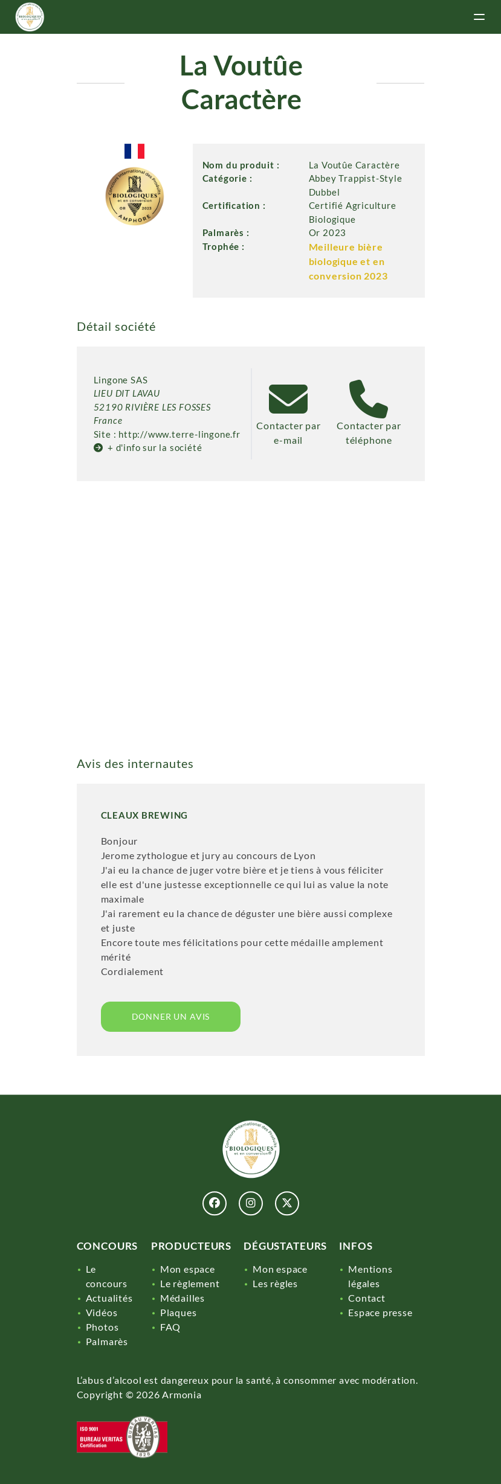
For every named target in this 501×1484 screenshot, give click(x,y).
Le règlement (190, 1283)
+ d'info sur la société (148, 447)
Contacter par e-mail (288, 425)
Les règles (275, 1283)
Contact (367, 1297)
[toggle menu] (479, 17)
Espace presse (380, 1312)
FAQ (170, 1326)
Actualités (109, 1297)
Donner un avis (171, 1016)
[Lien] (30, 17)
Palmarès (107, 1341)
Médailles (182, 1297)
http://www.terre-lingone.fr (179, 434)
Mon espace (187, 1269)
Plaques (178, 1312)
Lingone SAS (121, 379)
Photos (102, 1326)
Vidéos (102, 1312)
